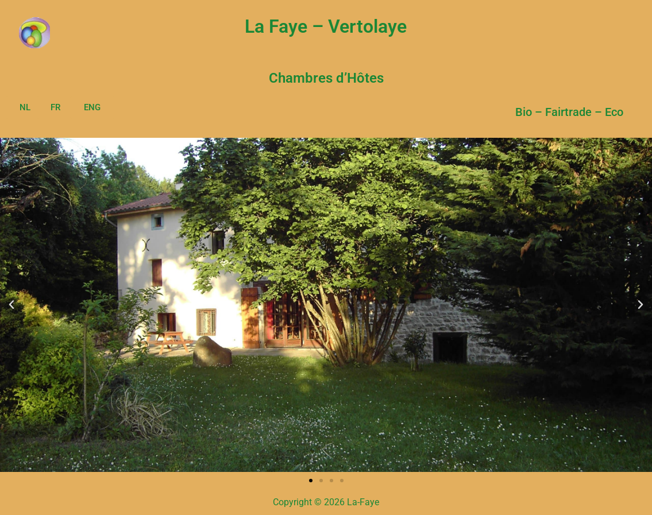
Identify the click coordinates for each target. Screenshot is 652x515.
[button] (11, 305)
